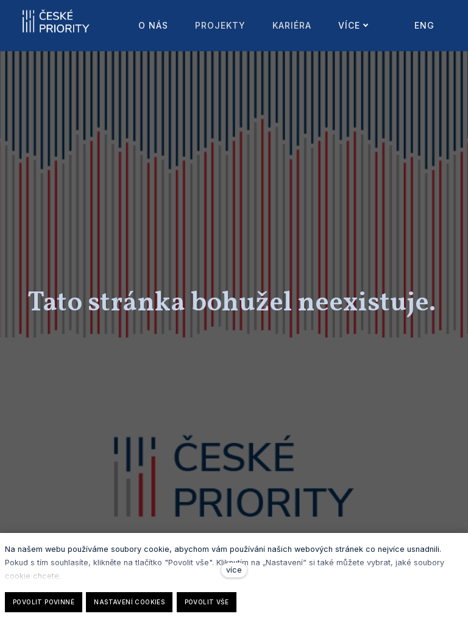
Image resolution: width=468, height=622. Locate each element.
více (234, 569)
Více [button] (333, 25)
